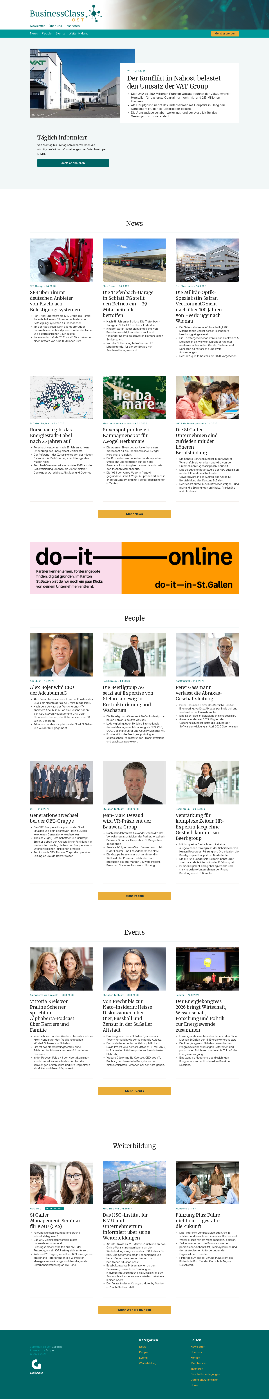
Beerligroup (110, 680)
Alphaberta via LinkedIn (44, 994)
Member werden (225, 33)
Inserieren (73, 26)
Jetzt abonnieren (73, 163)
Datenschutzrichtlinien (204, 1379)
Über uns (55, 26)
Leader (180, 994)
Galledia (57, 1346)
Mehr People (134, 896)
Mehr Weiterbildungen (134, 1310)
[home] (134, 11)
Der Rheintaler (184, 286)
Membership (199, 1363)
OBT (32, 808)
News (34, 33)
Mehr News (134, 514)
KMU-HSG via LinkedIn (116, 1208)
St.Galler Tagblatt (40, 423)
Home (194, 1385)
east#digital (183, 680)
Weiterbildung (78, 33)
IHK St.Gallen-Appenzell (190, 423)
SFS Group (36, 286)
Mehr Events (134, 1091)
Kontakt (195, 1357)
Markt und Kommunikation (118, 423)
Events (60, 33)
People (47, 33)
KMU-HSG (36, 1208)
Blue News (109, 286)
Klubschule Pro (185, 1208)
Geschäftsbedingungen (205, 1374)
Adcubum (35, 680)
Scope (50, 1350)
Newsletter (37, 26)
